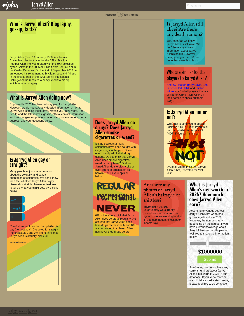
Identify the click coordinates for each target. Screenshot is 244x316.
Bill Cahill (184, 88)
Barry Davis (194, 84)
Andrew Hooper (176, 84)
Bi (11, 216)
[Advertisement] (137, 67)
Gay (13, 199)
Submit (210, 259)
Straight (15, 208)
